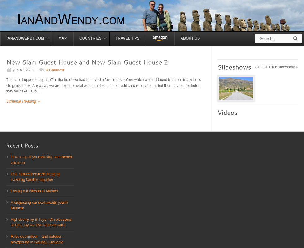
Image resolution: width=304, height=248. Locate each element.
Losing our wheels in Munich (34, 191)
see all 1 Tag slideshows (277, 67)
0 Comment (55, 70)
